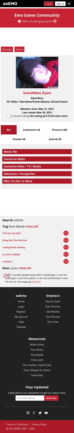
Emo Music (37, 349)
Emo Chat (52, 322)
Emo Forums (53, 316)
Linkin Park (36, 282)
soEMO (10, 3)
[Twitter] (40, 413)
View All (32, 226)
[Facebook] (34, 413)
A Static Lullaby (11, 254)
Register (21, 311)
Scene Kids (37, 375)
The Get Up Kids (11, 233)
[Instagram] (55, 21)
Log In (49, 3)
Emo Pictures (52, 306)
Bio (9, 129)
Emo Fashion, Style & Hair (37, 365)
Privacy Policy (39, 424)
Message (7, 49)
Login (21, 306)
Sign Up (60, 3)
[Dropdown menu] (69, 3)
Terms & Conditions (17, 424)
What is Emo (37, 344)
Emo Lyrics (37, 360)
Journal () (55, 139)
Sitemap (21, 327)
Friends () (19, 139)
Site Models (52, 311)
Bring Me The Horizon (14, 240)
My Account (21, 316)
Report (19, 49)
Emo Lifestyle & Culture (37, 370)
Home (21, 301)
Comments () (31, 129)
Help (21, 322)
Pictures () (59, 129)
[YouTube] (46, 413)
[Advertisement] (37, 37)
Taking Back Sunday (13, 247)
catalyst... (8, 261)
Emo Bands (37, 354)
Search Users (52, 301)
